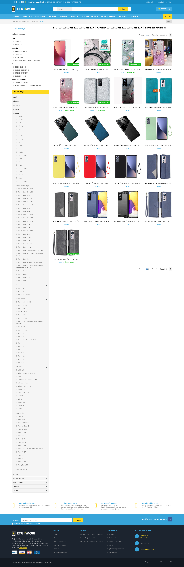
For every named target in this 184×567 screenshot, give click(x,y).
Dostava (111, 534)
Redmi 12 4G (22, 318)
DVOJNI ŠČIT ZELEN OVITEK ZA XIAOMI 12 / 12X (71, 145)
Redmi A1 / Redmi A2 (24, 294)
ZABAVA (16, 486)
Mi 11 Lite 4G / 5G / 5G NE (26, 373)
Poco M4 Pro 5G (23, 423)
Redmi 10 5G (22, 330)
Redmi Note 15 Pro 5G (25, 192)
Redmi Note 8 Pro (23, 277)
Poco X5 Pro (21, 442)
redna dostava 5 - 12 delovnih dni (28, 86)
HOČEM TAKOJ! (21, 83)
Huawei (16, 109)
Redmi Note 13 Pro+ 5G (25, 215)
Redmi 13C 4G (22, 312)
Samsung (16, 105)
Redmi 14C (21, 308)
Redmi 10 (20, 333)
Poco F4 (20, 455)
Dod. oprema (18, 482)
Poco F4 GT (21, 452)
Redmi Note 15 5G (23, 195)
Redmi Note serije (22, 185)
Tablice (15, 490)
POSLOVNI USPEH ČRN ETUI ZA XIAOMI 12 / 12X (71, 259)
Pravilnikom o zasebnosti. (32, 523)
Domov (15, 21)
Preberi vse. (23, 548)
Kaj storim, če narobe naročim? (92, 541)
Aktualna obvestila (60, 552)
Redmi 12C (21, 315)
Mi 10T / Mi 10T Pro (24, 386)
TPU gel (19, 57)
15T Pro (20, 126)
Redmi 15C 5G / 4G (24, 302)
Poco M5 (20, 416)
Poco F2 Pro (21, 462)
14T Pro (20, 139)
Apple (15, 97)
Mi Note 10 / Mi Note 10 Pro (27, 380)
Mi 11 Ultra (21, 370)
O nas (56, 534)
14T (18, 142)
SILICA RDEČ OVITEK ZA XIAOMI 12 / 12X (99, 183)
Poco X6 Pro (21, 439)
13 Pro (19, 158)
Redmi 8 (20, 346)
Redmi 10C (21, 327)
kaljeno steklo (21, 51)
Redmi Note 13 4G (23, 227)
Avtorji (51, 562)
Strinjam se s (17, 523)
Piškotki (56, 549)
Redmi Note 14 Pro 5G (25, 201)
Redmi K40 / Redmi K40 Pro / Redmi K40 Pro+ (29, 322)
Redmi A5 (20, 288)
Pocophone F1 (22, 465)
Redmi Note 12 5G (23, 234)
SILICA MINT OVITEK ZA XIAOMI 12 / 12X (160, 145)
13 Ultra (20, 152)
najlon (18, 54)
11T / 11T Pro (22, 181)
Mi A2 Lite (21, 402)
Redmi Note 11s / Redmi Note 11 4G (30, 250)
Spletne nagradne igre (116, 549)
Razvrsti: (155, 35)
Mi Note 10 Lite (22, 383)
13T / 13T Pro (22, 155)
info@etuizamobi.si (147, 549)
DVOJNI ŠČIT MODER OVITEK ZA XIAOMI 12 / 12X (102, 145)
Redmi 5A (20, 362)
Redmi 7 (20, 353)
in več (20, 76)
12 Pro (19, 171)
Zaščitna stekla (21, 469)
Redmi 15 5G (22, 305)
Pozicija (162, 35)
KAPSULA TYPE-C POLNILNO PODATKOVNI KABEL (102, 69)
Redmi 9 (20, 343)
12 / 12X (20, 175)
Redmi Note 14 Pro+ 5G (25, 198)
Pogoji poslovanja (60, 541)
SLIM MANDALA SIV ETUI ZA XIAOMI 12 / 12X (101, 107)
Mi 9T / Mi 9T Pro (23, 393)
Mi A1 (19, 409)
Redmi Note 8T (22, 274)
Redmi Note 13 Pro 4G (25, 221)
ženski (18, 44)
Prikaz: (141, 35)
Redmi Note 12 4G (23, 240)
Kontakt (56, 538)
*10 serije (32, 21)
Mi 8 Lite (20, 396)
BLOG (111, 545)
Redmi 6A (20, 356)
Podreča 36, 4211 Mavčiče (144, 536)
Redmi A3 (20, 291)
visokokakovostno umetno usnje (27, 60)
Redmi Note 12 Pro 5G (25, 231)
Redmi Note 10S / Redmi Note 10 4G (30, 262)
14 (18, 149)
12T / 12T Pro (22, 168)
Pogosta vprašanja (115, 541)
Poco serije (20, 413)
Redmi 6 (20, 359)
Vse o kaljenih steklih (88, 538)
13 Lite (19, 165)
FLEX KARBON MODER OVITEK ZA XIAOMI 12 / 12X (103, 221)
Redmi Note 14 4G (23, 211)
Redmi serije (20, 299)
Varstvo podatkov (60, 545)
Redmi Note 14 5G (23, 208)
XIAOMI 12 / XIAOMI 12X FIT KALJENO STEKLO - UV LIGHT (75, 69)
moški (18, 41)
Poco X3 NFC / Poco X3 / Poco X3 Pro (30, 449)
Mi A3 (19, 399)
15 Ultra (20, 119)
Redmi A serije (21, 285)
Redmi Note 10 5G (23, 259)
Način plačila (113, 538)
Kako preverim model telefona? (92, 534)
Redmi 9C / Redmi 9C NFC (26, 340)
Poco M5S (21, 419)
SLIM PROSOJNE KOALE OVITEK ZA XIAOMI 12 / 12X (134, 69)
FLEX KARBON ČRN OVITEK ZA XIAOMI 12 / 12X (132, 221)
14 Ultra (20, 136)
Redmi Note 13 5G (23, 224)
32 (147, 35)
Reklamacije (113, 552)
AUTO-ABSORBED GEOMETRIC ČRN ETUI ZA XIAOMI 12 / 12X (76, 221)
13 (18, 162)
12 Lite (19, 178)
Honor (15, 474)
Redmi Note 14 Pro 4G (25, 205)
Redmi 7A (20, 349)
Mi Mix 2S (21, 406)
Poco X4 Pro (21, 445)
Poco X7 (20, 436)
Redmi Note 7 (22, 280)
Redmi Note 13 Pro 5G (25, 218)
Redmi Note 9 (22, 271)
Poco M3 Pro (22, 429)
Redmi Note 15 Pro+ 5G (25, 189)
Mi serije (19, 367)
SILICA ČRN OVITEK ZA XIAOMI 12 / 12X (129, 183)
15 (18, 133)
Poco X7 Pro (21, 432)
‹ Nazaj (169, 21)
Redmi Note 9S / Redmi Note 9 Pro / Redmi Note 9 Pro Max (29, 266)
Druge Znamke (18, 478)
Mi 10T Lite (21, 389)
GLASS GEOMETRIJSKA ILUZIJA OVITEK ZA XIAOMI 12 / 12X (136, 107)
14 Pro (19, 145)
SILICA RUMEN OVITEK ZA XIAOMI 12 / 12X (69, 183)
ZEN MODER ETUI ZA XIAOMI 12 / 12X (159, 107)
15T (18, 129)
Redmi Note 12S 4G (24, 237)
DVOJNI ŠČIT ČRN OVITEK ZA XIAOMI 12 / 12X (131, 145)
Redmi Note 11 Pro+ (24, 244)
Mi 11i (19, 376)
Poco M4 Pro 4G (23, 426)
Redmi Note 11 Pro (24, 247)
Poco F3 (20, 458)
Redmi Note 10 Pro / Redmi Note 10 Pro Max (29, 254)
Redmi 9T (20, 336)
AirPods (16, 101)
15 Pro (19, 123)
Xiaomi (24, 21)
